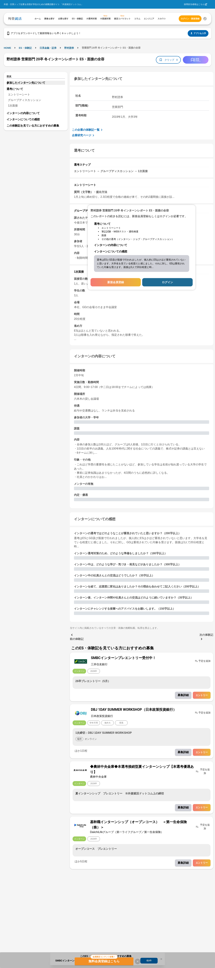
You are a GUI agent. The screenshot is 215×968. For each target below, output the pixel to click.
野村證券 (69, 48)
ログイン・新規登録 (190, 18)
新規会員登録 (115, 282)
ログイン (167, 282)
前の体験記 (77, 636)
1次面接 (13, 105)
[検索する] (205, 19)
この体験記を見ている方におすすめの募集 (33, 125)
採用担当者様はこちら (194, 4)
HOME (7, 48)
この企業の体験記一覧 (88, 130)
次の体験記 (206, 637)
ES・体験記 (25, 48)
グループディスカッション (24, 100)
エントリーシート (19, 94)
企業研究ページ (83, 135)
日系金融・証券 (48, 48)
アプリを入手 (198, 33)
